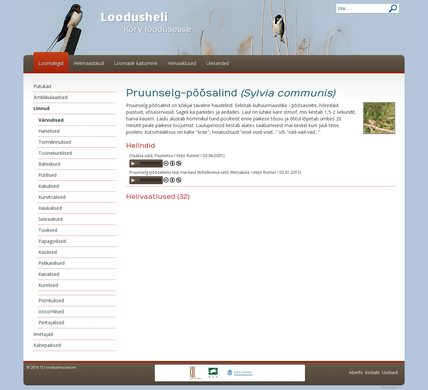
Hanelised (49, 131)
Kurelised (48, 285)
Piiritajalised (51, 322)
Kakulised (48, 186)
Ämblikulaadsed (50, 97)
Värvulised (51, 120)
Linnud (41, 108)
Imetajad (43, 334)
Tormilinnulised (54, 142)
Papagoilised (52, 241)
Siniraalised (50, 219)
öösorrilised (51, 311)
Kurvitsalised (52, 197)
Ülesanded (217, 63)
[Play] (133, 163)
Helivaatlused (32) (158, 197)
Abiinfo (356, 372)
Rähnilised (49, 164)
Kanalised (48, 274)
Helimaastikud (89, 63)
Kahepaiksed (47, 345)
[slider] (150, 163)
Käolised (47, 252)
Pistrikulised (51, 300)
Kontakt (372, 372)
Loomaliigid (51, 63)
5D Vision (390, 387)
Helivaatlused (182, 63)
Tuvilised (47, 230)
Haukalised (50, 208)
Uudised (390, 372)
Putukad (42, 86)
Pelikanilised (51, 263)
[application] (146, 163)
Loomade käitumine (135, 63)
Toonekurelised (55, 153)
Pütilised (47, 175)
